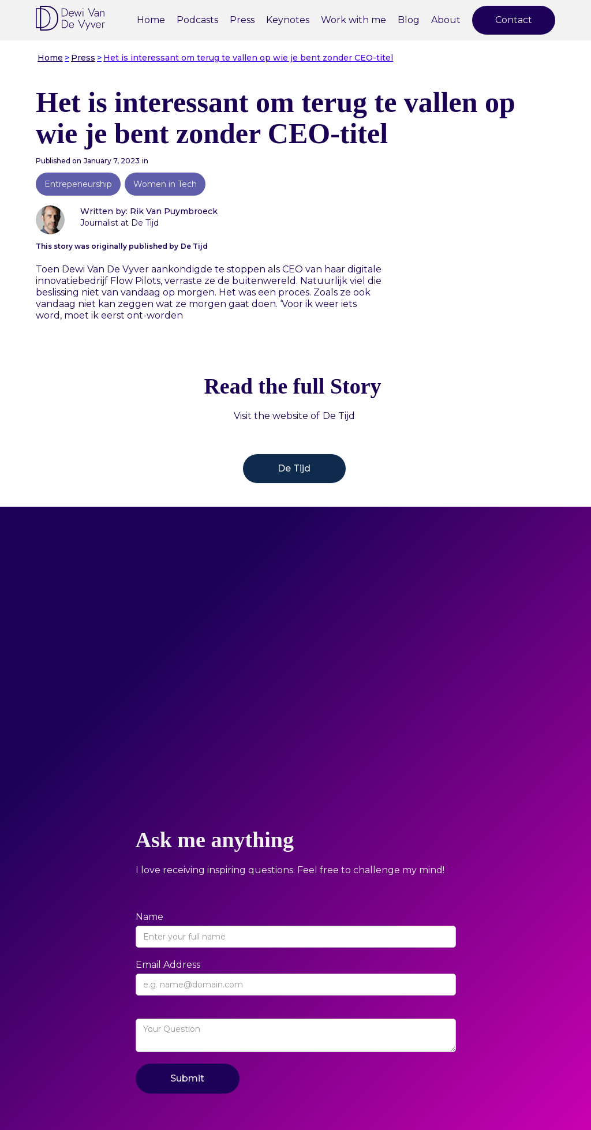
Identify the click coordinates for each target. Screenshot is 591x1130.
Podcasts (197, 19)
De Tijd (294, 468)
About (446, 19)
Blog (409, 19)
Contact (513, 19)
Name (149, 916)
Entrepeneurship (78, 184)
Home (151, 19)
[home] (70, 18)
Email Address (168, 964)
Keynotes (287, 19)
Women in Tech (165, 184)
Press (242, 19)
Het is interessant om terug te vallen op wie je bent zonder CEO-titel (248, 58)
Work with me (353, 19)
